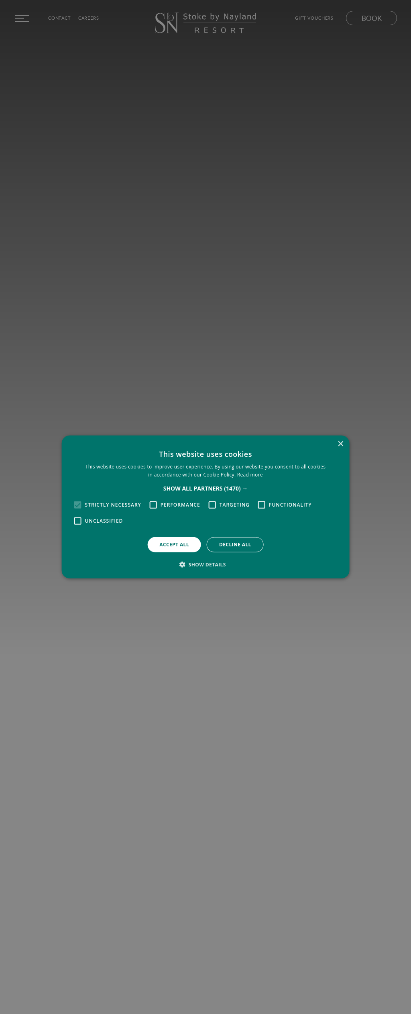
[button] (205, 488)
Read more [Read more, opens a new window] (250, 474)
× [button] (340, 444)
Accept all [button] (174, 544)
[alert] (205, 507)
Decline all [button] (235, 544)
